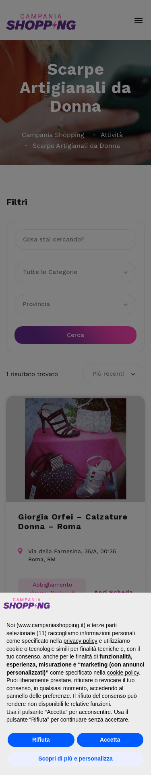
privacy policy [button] (80, 641)
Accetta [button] (110, 739)
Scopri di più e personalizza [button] (75, 758)
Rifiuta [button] (41, 739)
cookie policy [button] (123, 672)
